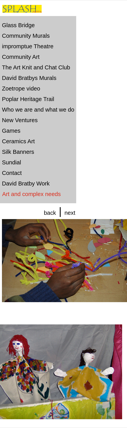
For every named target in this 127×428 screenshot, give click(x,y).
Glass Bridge (18, 25)
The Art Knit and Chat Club (36, 67)
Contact (12, 173)
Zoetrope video (21, 88)
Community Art (20, 57)
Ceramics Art (18, 141)
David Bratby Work (26, 183)
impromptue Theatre (28, 46)
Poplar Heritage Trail (28, 99)
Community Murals (26, 35)
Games (11, 130)
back (50, 213)
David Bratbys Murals (29, 78)
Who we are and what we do (38, 109)
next (69, 213)
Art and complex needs (31, 194)
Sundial (11, 162)
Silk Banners (18, 152)
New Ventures (20, 120)
